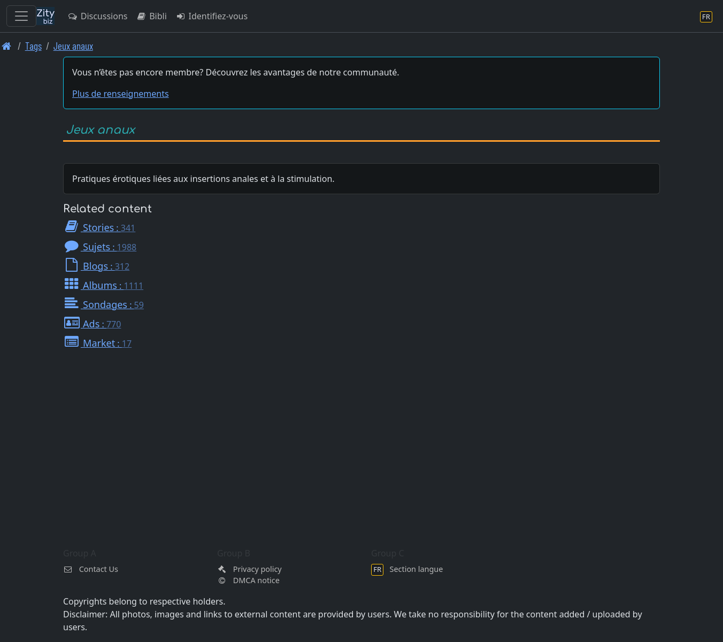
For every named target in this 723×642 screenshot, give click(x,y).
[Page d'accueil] (6, 46)
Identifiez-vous (211, 16)
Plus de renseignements (120, 94)
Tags (33, 46)
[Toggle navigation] (21, 16)
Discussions (97, 16)
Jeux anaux (73, 46)
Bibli (151, 16)
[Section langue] (706, 16)
